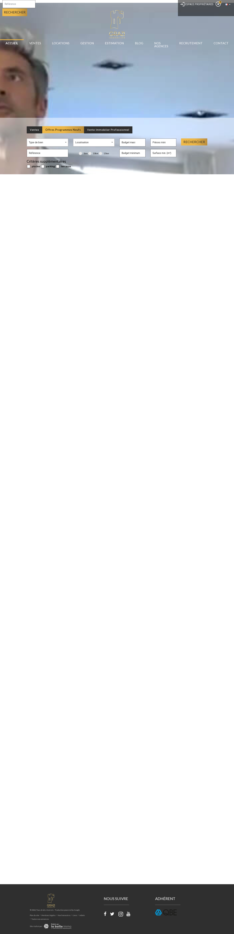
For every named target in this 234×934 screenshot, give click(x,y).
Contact (221, 43)
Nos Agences (161, 44)
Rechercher (15, 12)
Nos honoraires (64, 915)
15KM (104, 153)
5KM (83, 153)
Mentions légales (48, 915)
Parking (48, 166)
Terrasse (63, 166)
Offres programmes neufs (63, 129)
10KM (93, 153)
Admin (82, 915)
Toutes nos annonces (40, 919)
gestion (87, 43)
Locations (60, 43)
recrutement (191, 43)
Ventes (35, 43)
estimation (114, 43)
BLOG (139, 43)
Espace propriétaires (196, 4)
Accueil (11, 43)
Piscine (33, 166)
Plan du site (34, 915)
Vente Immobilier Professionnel (108, 129)
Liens (75, 915)
